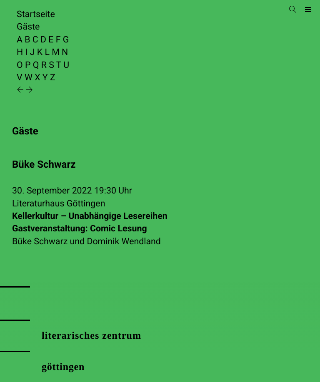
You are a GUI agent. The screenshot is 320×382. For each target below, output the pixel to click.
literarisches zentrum (91, 335)
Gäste (28, 27)
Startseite (36, 14)
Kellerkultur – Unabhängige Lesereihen (160, 223)
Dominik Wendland (123, 241)
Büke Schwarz (40, 241)
